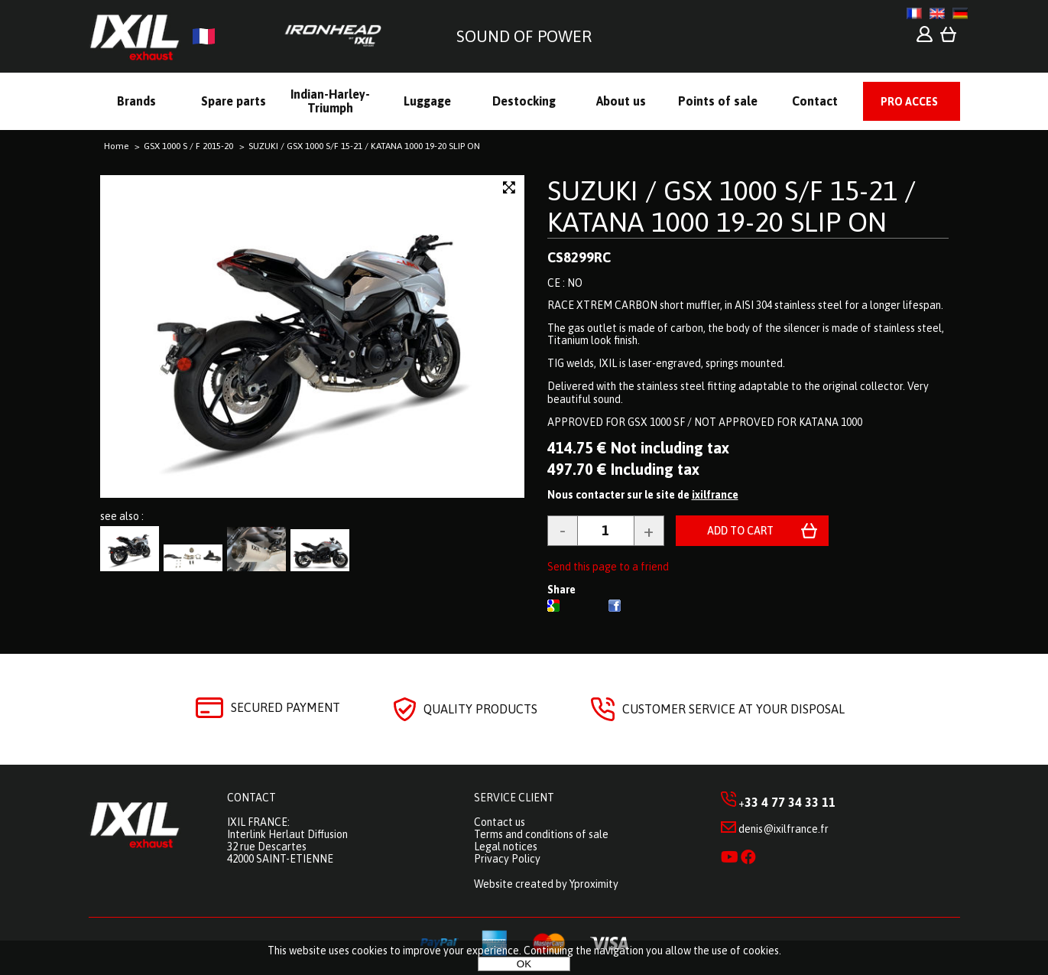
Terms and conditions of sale (541, 834)
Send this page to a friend (608, 567)
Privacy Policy (507, 859)
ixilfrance (715, 495)
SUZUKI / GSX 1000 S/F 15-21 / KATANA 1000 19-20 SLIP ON (731, 206)
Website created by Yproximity (546, 884)
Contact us (499, 822)
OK (524, 964)
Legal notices (505, 846)
